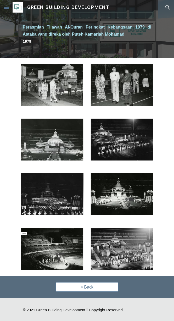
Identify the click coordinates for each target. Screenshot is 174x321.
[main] (87, 36)
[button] (6, 7)
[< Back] (87, 287)
